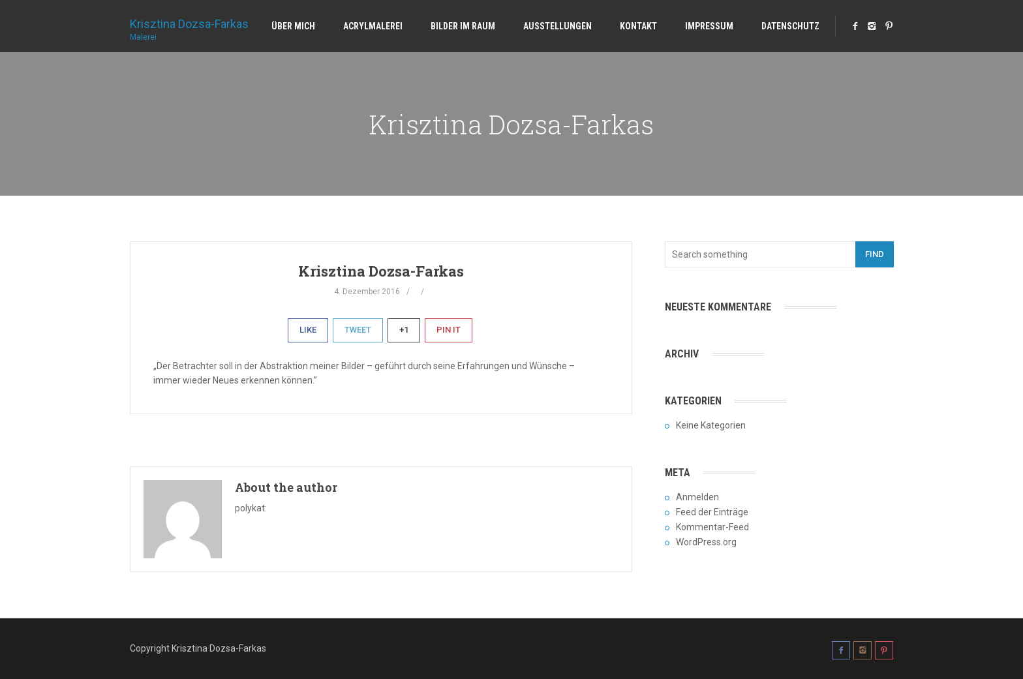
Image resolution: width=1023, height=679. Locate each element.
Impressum (709, 26)
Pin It (448, 330)
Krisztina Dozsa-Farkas (189, 25)
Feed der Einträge (712, 512)
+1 (403, 330)
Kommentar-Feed (712, 527)
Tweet (357, 330)
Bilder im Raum (463, 26)
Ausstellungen (557, 26)
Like (307, 330)
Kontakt (638, 26)
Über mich (293, 26)
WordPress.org (706, 542)
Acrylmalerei (373, 26)
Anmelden (697, 497)
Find (874, 254)
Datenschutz (790, 26)
